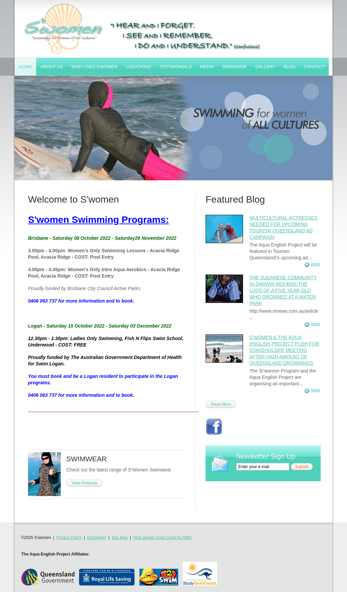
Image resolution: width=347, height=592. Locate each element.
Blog (290, 66)
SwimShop (234, 66)
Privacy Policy (69, 537)
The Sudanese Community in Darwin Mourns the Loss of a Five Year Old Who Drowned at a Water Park (283, 290)
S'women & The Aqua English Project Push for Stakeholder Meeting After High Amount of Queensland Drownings (284, 350)
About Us (52, 66)
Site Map (120, 537)
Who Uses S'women (94, 66)
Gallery (265, 66)
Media (207, 66)
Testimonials (175, 66)
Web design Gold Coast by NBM (162, 537)
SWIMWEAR (86, 459)
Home (25, 66)
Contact (314, 66)
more (315, 264)
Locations (138, 66)
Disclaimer (96, 537)
